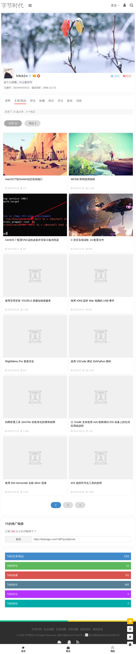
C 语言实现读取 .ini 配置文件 (87, 239)
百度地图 (61, 629)
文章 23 (13, 123)
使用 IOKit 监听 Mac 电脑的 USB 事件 (92, 300)
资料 (8, 100)
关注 (60, 100)
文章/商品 (20, 100)
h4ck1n (22, 76)
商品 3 (32, 123)
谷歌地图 (73, 629)
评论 (33, 100)
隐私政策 (85, 629)
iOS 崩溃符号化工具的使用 (86, 482)
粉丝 (70, 100)
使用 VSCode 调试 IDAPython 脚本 (91, 361)
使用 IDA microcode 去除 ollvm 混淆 (25, 482)
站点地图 (49, 629)
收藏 (42, 100)
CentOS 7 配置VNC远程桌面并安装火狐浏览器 (32, 239)
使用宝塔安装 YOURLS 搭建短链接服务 (28, 300)
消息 (79, 100)
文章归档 (36, 629)
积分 (51, 100)
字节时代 (12, 5)
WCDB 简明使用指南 (83, 179)
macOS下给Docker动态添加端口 (24, 179)
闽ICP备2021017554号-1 (71, 635)
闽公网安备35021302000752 (102, 635)
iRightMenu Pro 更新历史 (19, 361)
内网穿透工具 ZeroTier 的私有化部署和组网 (30, 422)
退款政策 (98, 629)
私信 (127, 76)
